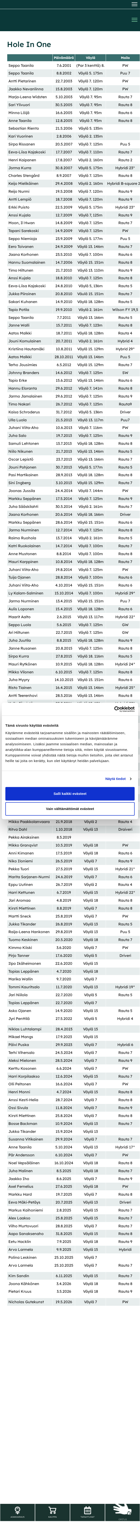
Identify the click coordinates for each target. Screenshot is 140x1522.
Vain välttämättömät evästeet (70, 809)
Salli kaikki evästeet (70, 794)
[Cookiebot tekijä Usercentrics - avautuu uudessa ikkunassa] (114, 709)
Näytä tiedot (115, 779)
